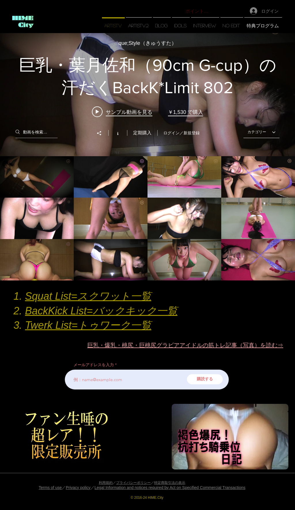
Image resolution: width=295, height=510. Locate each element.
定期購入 (142, 132)
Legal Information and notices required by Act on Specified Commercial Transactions (169, 487)
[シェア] (102, 133)
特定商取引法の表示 (169, 483)
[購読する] (205, 379)
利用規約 (106, 483)
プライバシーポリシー (133, 483)
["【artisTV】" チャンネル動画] (147, 218)
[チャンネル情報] (117, 133)
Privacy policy (78, 487)
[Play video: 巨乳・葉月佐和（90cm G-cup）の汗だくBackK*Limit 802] (122, 112)
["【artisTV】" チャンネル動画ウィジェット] (147, 156)
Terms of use (50, 487)
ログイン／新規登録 (181, 133)
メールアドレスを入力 (93, 365)
